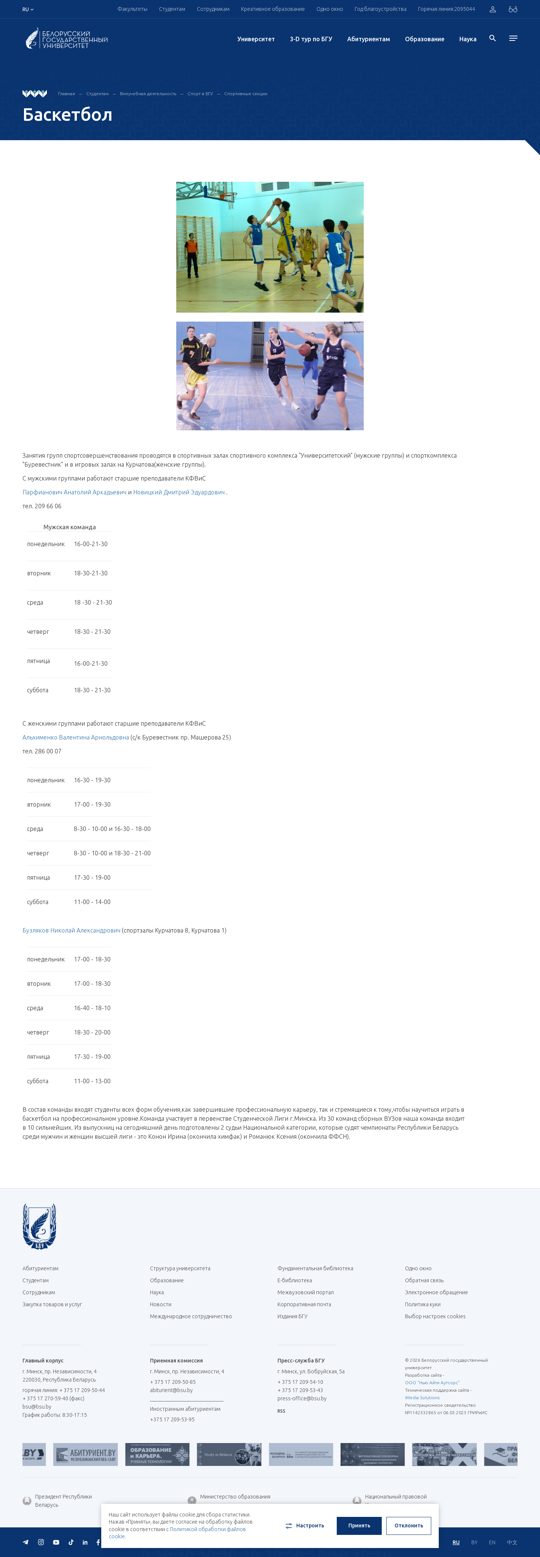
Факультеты (132, 9)
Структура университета (180, 1268)
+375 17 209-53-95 (172, 1419)
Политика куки (423, 1304)
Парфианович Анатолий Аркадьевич (74, 492)
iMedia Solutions (422, 1397)
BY (474, 1542)
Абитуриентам (368, 39)
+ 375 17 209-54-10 (300, 1382)
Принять (359, 1526)
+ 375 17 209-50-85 (173, 1382)
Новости (160, 1304)
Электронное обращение (436, 1292)
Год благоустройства (380, 9)
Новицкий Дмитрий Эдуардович (179, 492)
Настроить (304, 1525)
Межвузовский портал (308, 1292)
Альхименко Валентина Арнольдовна (75, 737)
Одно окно (329, 9)
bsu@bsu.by (36, 1407)
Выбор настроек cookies (435, 1316)
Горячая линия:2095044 (446, 9)
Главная (66, 93)
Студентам (172, 9)
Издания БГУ (293, 1316)
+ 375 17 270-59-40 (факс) (53, 1398)
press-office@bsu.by (302, 1398)
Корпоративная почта (307, 1304)
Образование (424, 39)
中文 (512, 1542)
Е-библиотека (298, 1280)
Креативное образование (273, 9)
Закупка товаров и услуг (52, 1304)
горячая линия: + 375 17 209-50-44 (63, 1390)
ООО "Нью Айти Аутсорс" (432, 1382)
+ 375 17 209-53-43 (300, 1390)
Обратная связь (424, 1280)
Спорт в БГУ (200, 93)
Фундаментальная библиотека (318, 1268)
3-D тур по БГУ (311, 39)
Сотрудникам (213, 9)
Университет (256, 39)
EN (492, 1542)
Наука (468, 39)
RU (456, 1542)
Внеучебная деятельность (148, 93)
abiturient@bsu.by (171, 1390)
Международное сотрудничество (191, 1320)
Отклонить (408, 1526)
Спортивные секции (245, 93)
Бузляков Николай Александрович (71, 930)
